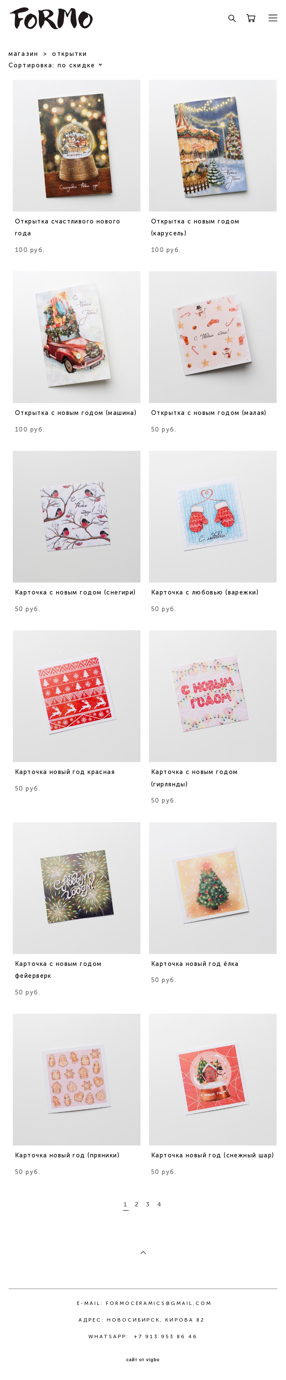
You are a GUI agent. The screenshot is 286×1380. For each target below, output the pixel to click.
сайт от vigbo (143, 1360)
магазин (23, 54)
